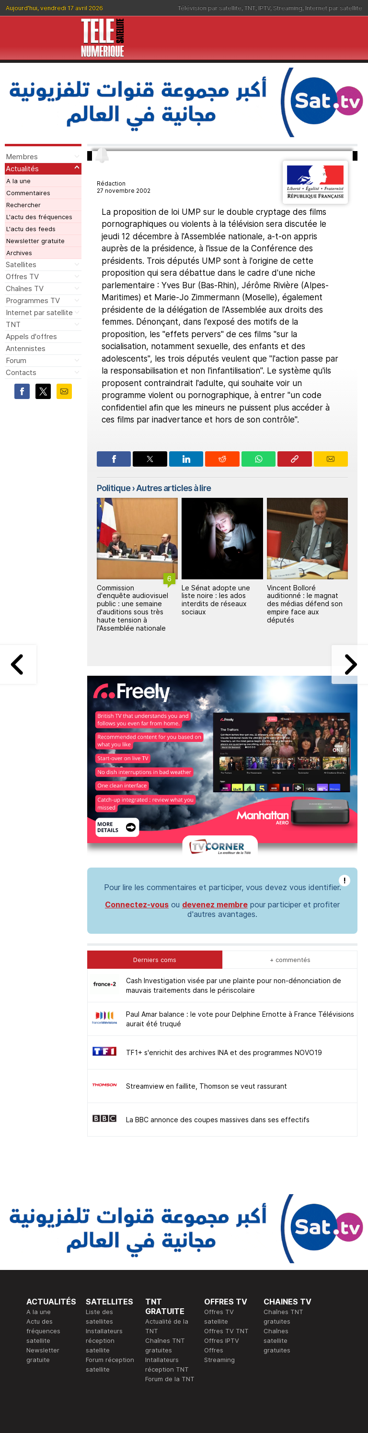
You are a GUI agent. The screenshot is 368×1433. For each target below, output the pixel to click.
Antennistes (26, 348)
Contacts (21, 372)
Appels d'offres (31, 336)
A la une (18, 181)
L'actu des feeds (31, 229)
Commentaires (28, 193)
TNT (249, 8)
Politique (113, 488)
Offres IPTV (221, 1340)
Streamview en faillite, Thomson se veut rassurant (206, 1086)
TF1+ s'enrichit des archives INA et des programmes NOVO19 (224, 1052)
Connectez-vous (137, 904)
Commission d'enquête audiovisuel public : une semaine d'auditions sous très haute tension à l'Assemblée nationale (132, 608)
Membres (22, 156)
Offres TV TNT (226, 1331)
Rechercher (23, 205)
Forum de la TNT (170, 1379)
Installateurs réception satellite (104, 1340)
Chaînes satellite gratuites (277, 1340)
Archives (19, 253)
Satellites (21, 264)
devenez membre (215, 904)
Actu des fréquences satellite (43, 1330)
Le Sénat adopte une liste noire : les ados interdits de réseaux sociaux (216, 600)
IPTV (264, 8)
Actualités (22, 168)
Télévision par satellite (210, 8)
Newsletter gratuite (35, 241)
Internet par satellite (333, 8)
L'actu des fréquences (39, 217)
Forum (16, 360)
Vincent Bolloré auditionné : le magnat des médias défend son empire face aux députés (305, 604)
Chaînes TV (25, 288)
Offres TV (22, 276)
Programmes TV (33, 300)
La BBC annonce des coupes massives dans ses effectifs (218, 1120)
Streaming (287, 8)
